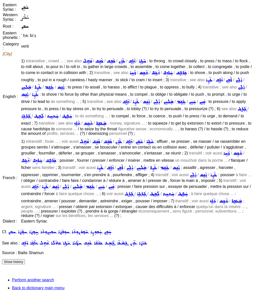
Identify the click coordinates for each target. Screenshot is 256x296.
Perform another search (33, 280)
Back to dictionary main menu (38, 288)
